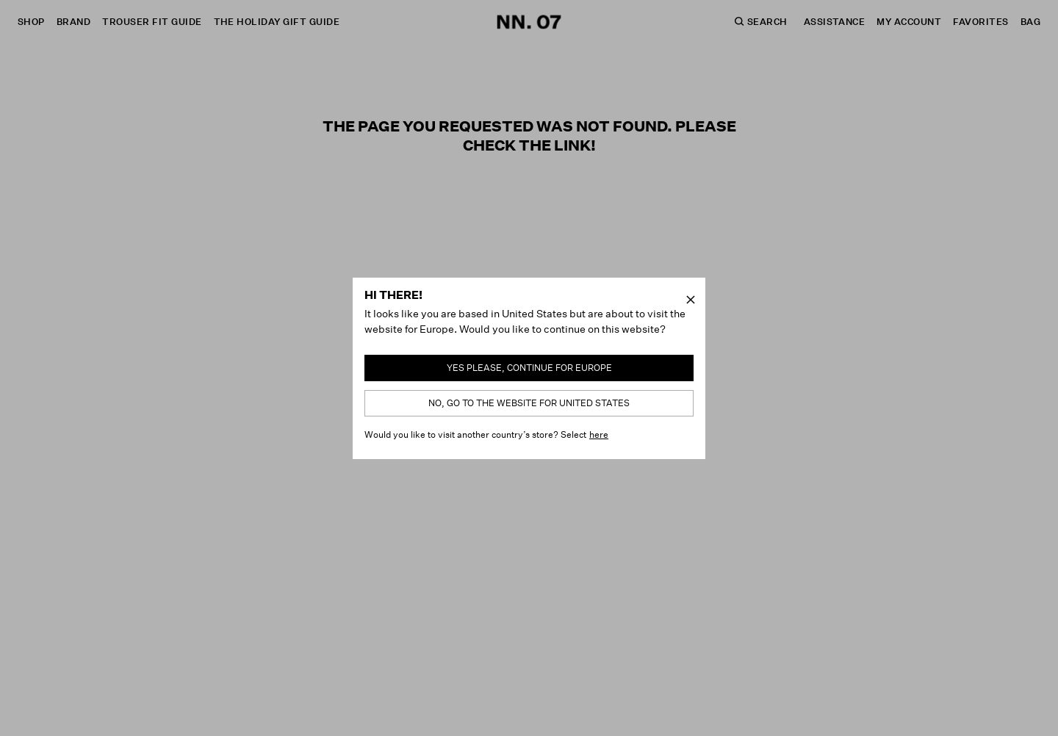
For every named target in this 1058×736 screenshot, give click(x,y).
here (598, 434)
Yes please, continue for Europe (529, 367)
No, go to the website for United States (529, 403)
